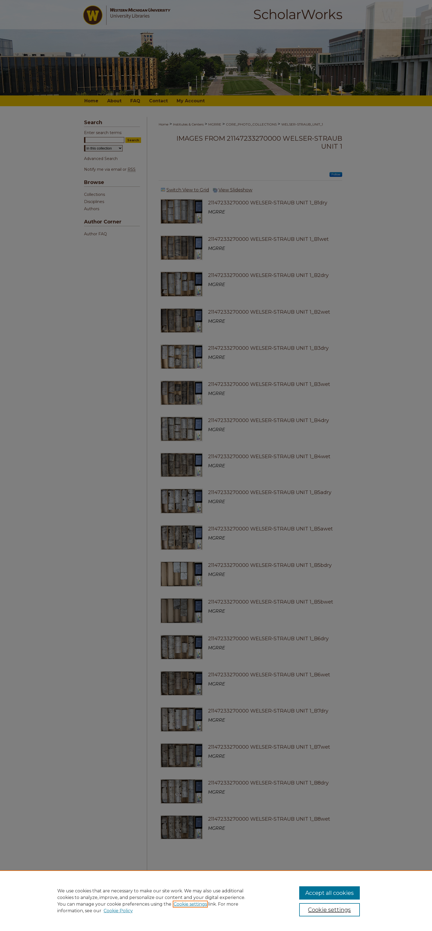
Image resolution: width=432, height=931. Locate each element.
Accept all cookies (329, 893)
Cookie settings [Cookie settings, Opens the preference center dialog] (329, 909)
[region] (216, 900)
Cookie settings (190, 904)
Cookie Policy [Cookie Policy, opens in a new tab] (118, 910)
